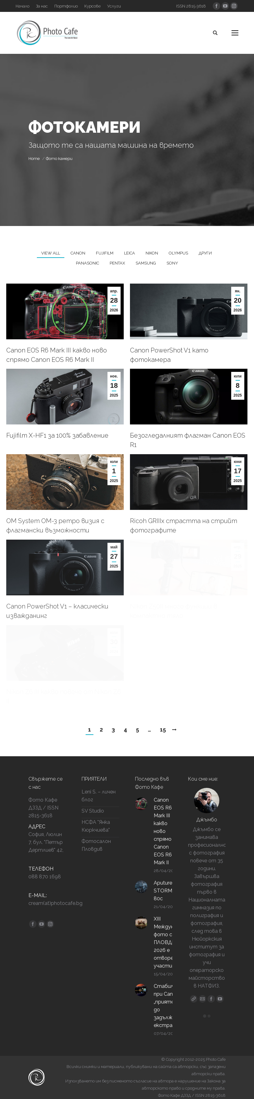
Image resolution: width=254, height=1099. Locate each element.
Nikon (152, 253)
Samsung (146, 263)
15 (163, 729)
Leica (129, 253)
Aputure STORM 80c (163, 890)
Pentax (117, 263)
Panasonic (87, 263)
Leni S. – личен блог (99, 796)
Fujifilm (104, 253)
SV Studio (93, 811)
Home (34, 158)
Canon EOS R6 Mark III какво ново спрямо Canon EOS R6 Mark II (56, 355)
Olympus (178, 253)
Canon (78, 253)
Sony (172, 263)
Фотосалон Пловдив (96, 845)
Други (205, 253)
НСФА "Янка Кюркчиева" (96, 826)
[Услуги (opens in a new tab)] (114, 6)
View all (50, 253)
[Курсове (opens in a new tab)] (92, 6)
